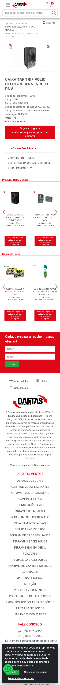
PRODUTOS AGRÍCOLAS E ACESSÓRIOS (30, 602)
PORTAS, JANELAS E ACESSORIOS (30, 596)
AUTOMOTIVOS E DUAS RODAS (30, 492)
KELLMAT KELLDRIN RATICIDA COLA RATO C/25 (15, 291)
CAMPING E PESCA (30, 499)
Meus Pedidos (19, 381)
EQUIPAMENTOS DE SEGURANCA (30, 535)
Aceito (12, 672)
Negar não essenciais (35, 672)
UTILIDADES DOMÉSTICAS (30, 614)
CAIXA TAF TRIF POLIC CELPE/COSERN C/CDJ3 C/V (45, 217)
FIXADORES (30, 553)
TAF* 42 (21, 121)
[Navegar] (3, 212)
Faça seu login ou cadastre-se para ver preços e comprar (30, 132)
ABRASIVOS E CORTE (30, 480)
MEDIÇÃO (30, 584)
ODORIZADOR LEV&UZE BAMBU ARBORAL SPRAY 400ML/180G (45, 291)
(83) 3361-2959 (30, 636)
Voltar (49, 22)
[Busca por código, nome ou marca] (27, 13)
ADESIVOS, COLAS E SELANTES (30, 486)
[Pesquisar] (54, 13)
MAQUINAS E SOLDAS (30, 578)
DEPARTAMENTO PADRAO (30, 523)
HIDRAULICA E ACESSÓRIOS (30, 559)
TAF (14, 118)
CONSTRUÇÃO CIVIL (30, 505)
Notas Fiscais (18, 388)
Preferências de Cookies (21, 678)
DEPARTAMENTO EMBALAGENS (30, 511)
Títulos (41, 381)
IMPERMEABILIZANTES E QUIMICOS (30, 565)
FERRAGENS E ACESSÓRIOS (30, 541)
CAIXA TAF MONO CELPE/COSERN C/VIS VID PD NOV (15, 217)
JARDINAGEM (30, 571)
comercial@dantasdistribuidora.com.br (31, 640)
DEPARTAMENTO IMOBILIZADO (30, 517)
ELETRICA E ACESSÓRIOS (30, 529)
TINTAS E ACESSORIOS (30, 608)
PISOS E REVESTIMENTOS (30, 590)
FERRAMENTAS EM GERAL (30, 547)
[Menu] (8, 5)
